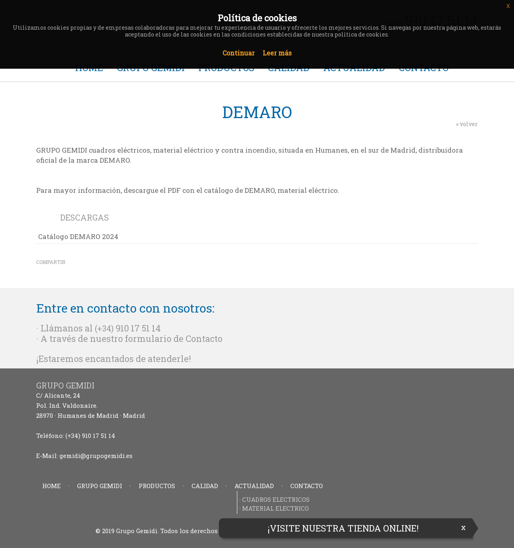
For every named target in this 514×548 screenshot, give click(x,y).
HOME (51, 486)
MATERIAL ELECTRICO (275, 508)
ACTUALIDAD (254, 486)
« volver (467, 124)
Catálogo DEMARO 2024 (78, 236)
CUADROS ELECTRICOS (276, 499)
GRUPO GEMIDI (99, 486)
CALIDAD (205, 486)
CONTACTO (306, 486)
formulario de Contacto (173, 338)
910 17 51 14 (138, 328)
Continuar (238, 53)
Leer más (277, 53)
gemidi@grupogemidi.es (96, 456)
